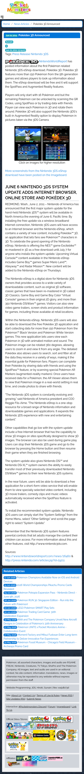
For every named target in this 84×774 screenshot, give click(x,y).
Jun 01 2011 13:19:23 (15, 50)
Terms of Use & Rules (48, 695)
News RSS (66, 695)
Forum (51, 706)
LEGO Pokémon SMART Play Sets (35, 607)
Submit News (34, 698)
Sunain (9, 42)
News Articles (21, 24)
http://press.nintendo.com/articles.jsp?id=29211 (35, 560)
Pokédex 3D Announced (34, 35)
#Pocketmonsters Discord (32, 706)
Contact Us (29, 695)
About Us (16, 695)
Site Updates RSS (15, 698)
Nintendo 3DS (39, 54)
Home (6, 24)
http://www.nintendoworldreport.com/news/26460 (38, 556)
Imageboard (63, 706)
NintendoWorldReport (53, 61)
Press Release (21, 54)
